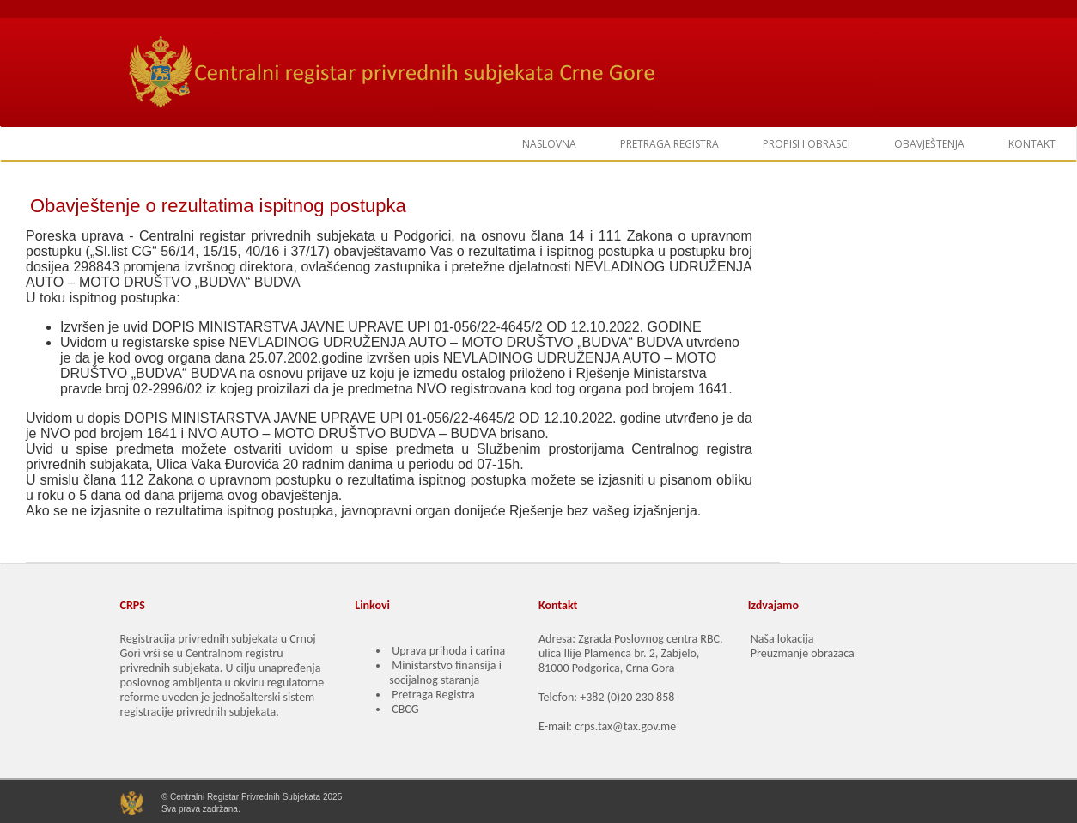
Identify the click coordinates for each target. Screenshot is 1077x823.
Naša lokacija (782, 638)
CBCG (405, 709)
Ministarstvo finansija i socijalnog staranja (445, 672)
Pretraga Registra (433, 694)
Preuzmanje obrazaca (803, 653)
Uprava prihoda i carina (448, 650)
